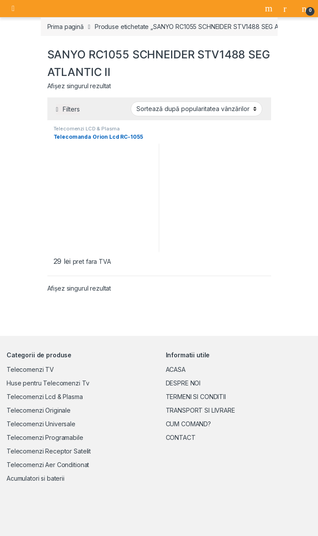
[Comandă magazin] (196, 108)
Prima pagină (65, 26)
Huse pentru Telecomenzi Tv (48, 383)
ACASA (176, 369)
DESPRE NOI (183, 383)
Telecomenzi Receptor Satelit (49, 451)
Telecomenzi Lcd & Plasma (45, 396)
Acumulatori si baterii (35, 478)
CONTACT (181, 437)
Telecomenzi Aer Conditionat (48, 464)
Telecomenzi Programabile (45, 437)
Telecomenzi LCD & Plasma (87, 129)
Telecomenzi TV (30, 369)
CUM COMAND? (188, 424)
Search (270, 8)
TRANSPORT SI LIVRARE (200, 410)
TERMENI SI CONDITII (196, 396)
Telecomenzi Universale (41, 424)
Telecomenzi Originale (39, 410)
